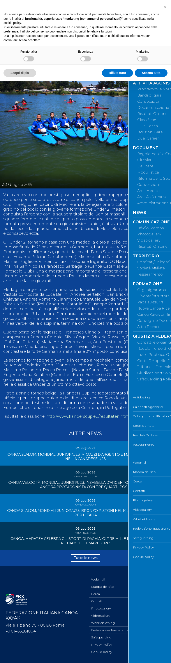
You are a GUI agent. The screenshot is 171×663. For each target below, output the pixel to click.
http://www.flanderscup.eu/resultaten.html (88, 416)
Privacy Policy (101, 645)
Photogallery (101, 608)
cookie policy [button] (12, 23)
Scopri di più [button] (20, 73)
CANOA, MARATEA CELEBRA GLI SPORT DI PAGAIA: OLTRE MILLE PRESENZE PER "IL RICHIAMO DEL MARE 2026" (86, 541)
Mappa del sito (102, 587)
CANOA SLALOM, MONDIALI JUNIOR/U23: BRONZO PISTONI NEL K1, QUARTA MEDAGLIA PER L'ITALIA (85, 513)
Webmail (98, 579)
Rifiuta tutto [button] (117, 73)
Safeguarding (101, 637)
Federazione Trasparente (110, 630)
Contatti (97, 601)
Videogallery (100, 616)
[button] (165, 7)
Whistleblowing (103, 623)
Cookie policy (101, 652)
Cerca (95, 594)
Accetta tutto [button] (151, 73)
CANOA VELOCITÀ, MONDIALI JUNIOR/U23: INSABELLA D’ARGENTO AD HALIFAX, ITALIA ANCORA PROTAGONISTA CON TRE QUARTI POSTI (85, 484)
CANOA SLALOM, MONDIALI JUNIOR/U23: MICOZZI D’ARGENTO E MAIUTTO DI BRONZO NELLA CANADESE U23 (85, 456)
